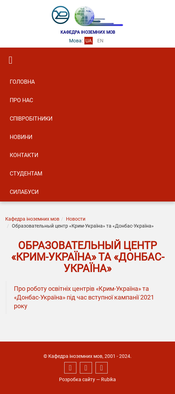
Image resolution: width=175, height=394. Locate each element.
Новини (21, 137)
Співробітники (31, 118)
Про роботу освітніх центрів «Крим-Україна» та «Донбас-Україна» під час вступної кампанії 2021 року (84, 297)
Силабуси (24, 192)
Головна (22, 82)
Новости (75, 219)
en (100, 40)
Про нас (21, 100)
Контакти (24, 155)
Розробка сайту (77, 379)
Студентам (26, 173)
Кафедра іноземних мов (32, 219)
